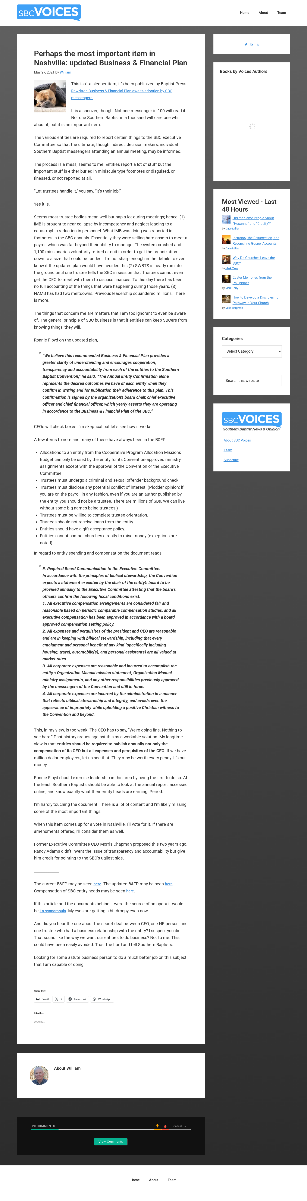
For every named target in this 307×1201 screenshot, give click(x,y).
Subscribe (231, 460)
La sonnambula (54, 910)
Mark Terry (231, 268)
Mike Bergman (234, 307)
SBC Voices (49, 12)
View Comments (110, 1141)
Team (228, 450)
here (98, 883)
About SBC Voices (237, 440)
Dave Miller (232, 228)
